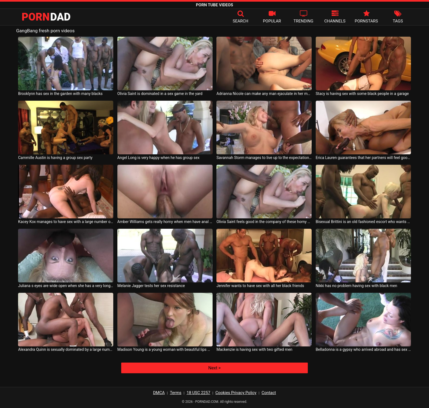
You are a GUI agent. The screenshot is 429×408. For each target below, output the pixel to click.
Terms (175, 392)
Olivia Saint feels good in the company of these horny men (264, 221)
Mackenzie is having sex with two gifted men (254, 349)
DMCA (159, 392)
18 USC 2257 (198, 392)
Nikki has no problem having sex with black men (356, 285)
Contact (269, 392)
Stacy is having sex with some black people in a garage (362, 93)
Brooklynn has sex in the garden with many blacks (60, 93)
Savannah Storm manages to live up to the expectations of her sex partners (264, 157)
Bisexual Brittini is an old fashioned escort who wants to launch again (363, 221)
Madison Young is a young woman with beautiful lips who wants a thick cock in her (165, 349)
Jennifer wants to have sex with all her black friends (260, 285)
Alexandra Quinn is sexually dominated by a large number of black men (65, 349)
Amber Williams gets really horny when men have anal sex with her (165, 221)
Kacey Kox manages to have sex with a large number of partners (65, 221)
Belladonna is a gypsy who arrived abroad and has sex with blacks (363, 349)
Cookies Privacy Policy (235, 392)
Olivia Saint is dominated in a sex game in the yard (159, 93)
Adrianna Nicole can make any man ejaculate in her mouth (264, 93)
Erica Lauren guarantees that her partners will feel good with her (363, 157)
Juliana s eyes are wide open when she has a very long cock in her (65, 285)
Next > (214, 368)
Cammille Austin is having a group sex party (55, 157)
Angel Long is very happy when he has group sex (158, 157)
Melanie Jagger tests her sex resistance (151, 285)
